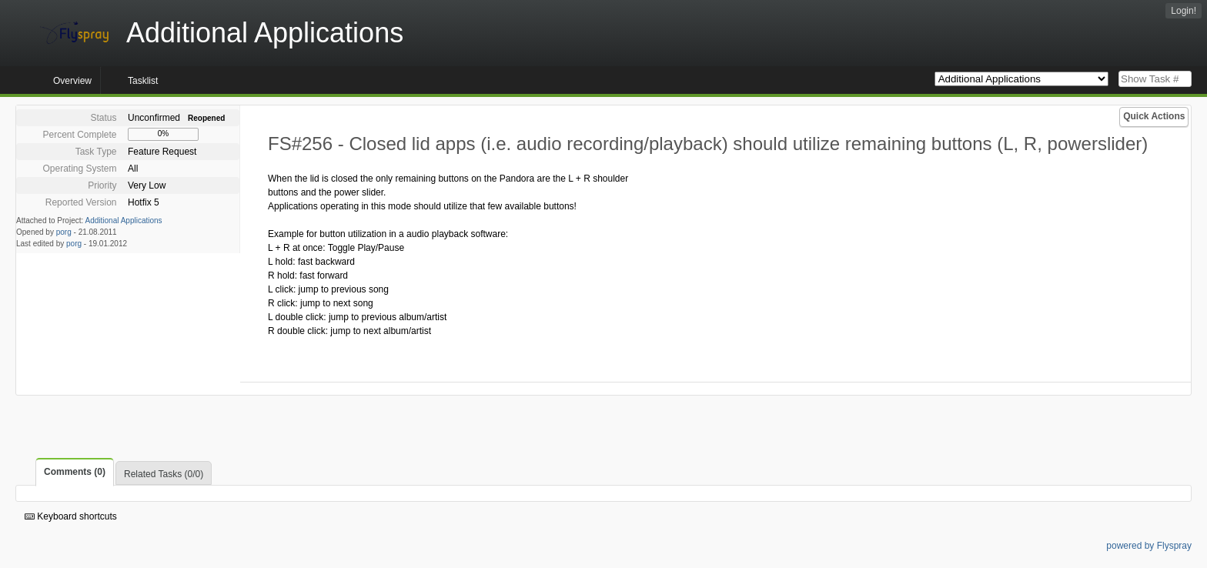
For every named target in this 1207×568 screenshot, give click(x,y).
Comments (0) (74, 471)
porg (64, 232)
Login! (1183, 10)
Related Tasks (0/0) (163, 474)
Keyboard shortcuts (71, 516)
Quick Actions (1154, 116)
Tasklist (143, 80)
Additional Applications (123, 220)
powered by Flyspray (1149, 545)
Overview (72, 80)
